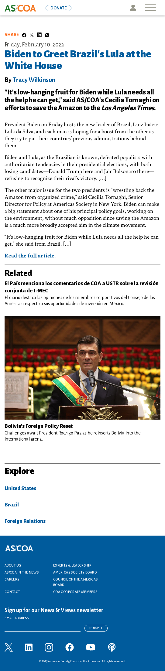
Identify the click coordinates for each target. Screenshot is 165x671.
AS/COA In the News (22, 572)
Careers (12, 579)
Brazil (12, 505)
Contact (12, 592)
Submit (96, 628)
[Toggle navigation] (150, 8)
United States (20, 488)
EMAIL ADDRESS (17, 618)
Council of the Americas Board (75, 582)
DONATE (58, 8)
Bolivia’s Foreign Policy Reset (39, 426)
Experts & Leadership (72, 565)
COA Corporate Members (75, 592)
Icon (133, 8)
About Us (13, 565)
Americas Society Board (75, 572)
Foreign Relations (25, 521)
